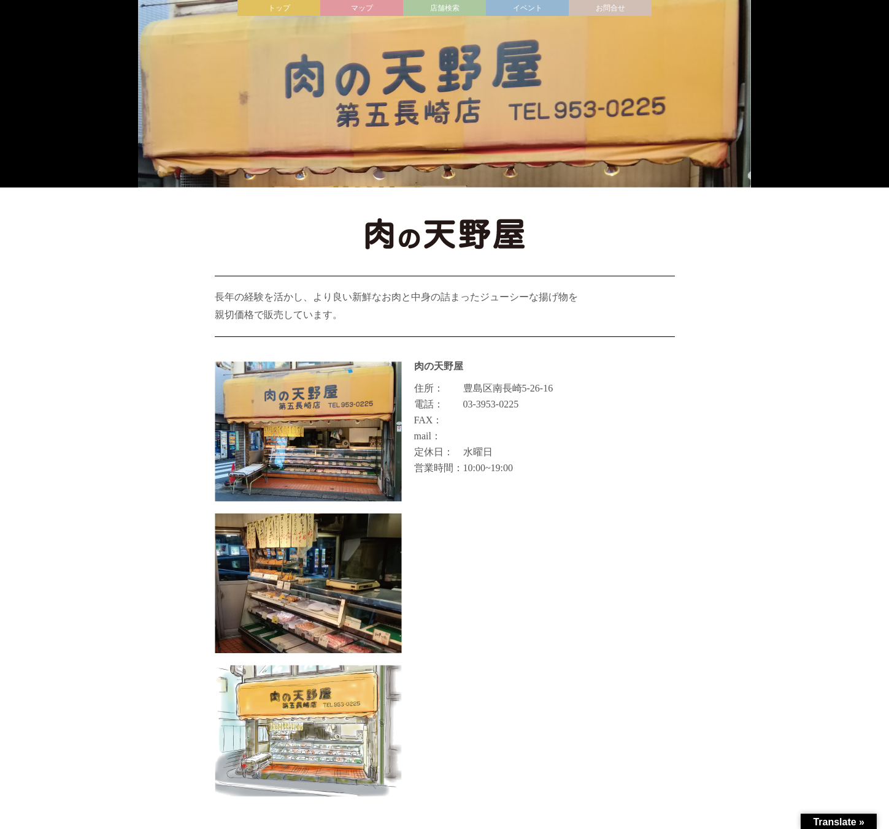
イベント (527, 8)
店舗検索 (445, 8)
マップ (362, 8)
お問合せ (610, 8)
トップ (279, 8)
